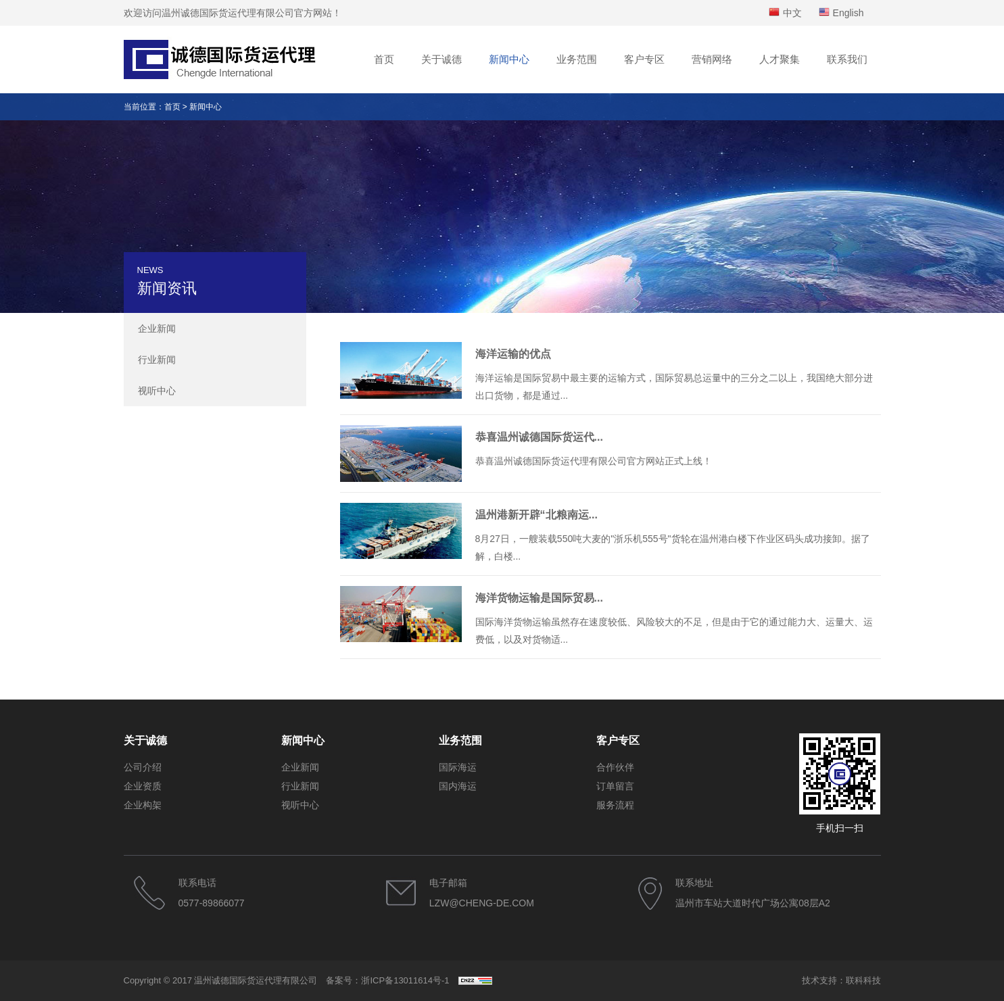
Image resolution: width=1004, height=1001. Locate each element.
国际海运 (458, 767)
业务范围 (576, 59)
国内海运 (458, 786)
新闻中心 (509, 59)
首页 (384, 59)
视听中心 (157, 390)
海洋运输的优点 (513, 354)
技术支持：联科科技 (841, 980)
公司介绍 (143, 767)
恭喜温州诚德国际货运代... (539, 437)
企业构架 (143, 805)
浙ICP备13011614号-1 (405, 980)
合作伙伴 (615, 767)
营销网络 (712, 59)
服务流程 (615, 805)
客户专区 (644, 59)
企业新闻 (157, 328)
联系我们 (847, 59)
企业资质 (143, 786)
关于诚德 (441, 59)
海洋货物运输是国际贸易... (539, 598)
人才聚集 (779, 59)
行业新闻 (157, 359)
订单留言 (615, 786)
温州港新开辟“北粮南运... (536, 514)
